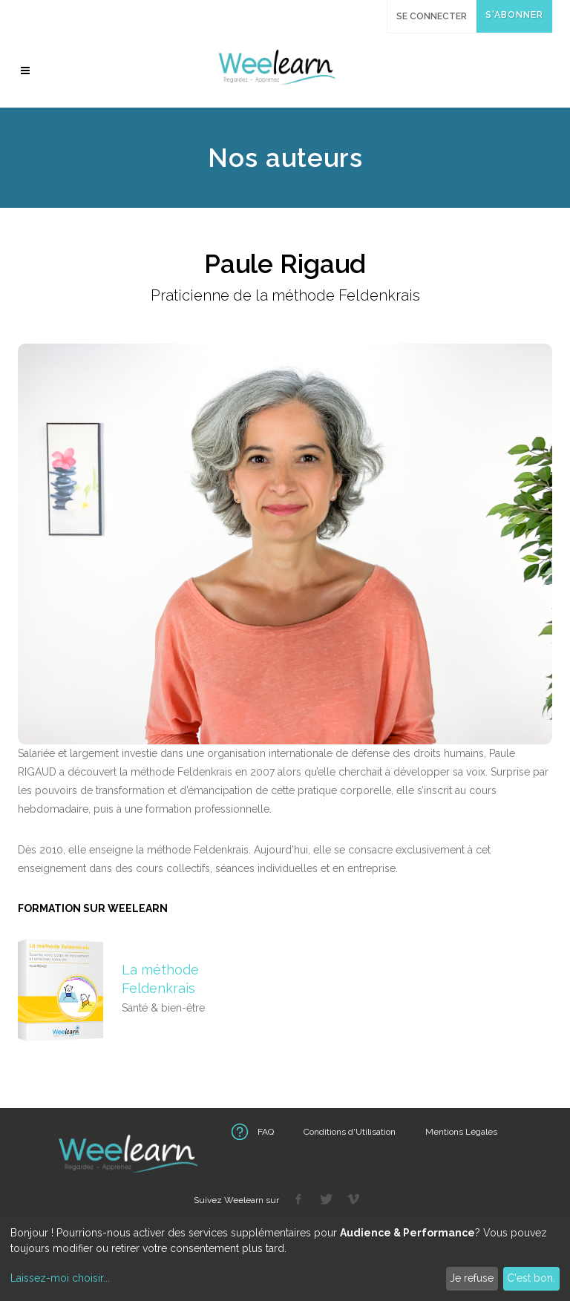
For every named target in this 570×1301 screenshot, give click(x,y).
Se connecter (431, 16)
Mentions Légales (461, 1132)
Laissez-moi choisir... (60, 1278)
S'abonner (514, 15)
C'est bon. (531, 1278)
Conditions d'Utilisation (350, 1132)
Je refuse (472, 1278)
